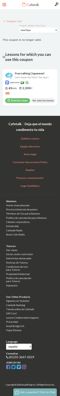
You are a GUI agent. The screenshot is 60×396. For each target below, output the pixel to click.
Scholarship (12, 226)
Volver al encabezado (18, 205)
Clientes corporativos (18, 221)
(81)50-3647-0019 (21, 357)
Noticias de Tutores (17, 262)
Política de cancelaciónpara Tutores (18, 280)
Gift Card (11, 313)
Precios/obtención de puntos (22, 209)
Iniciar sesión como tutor (19, 254)
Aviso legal (30, 154)
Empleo (30, 169)
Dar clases (11, 249)
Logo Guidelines (30, 185)
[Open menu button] (4, 4)
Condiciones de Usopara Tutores (17, 268)
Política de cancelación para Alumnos (26, 217)
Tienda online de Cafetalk (20, 309)
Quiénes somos (30, 138)
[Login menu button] (56, 4)
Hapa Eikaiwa (13, 330)
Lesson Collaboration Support (22, 317)
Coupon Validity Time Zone (32, 25)
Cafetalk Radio (14, 230)
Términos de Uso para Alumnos (23, 213)
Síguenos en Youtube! (17, 300)
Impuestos (12, 285)
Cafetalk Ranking (15, 305)
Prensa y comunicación (30, 177)
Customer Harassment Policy (30, 162)
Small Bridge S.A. (15, 325)
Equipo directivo (30, 146)
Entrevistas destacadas (18, 258)
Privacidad (12, 321)
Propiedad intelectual (18, 273)
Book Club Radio (15, 234)
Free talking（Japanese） (30, 73)
